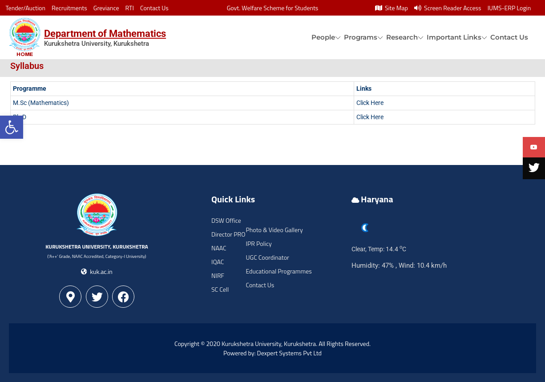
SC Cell (220, 289)
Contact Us (154, 7)
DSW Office (226, 220)
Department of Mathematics (105, 33)
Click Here (370, 102)
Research (402, 37)
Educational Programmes (279, 271)
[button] (11, 127)
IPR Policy (259, 243)
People (323, 37)
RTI (129, 7)
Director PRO (228, 234)
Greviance (106, 7)
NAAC (218, 248)
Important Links (454, 37)
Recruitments (69, 7)
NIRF (217, 275)
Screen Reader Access (447, 7)
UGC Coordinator (267, 257)
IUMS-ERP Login (509, 7)
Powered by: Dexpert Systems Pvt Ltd (272, 353)
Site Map (391, 7)
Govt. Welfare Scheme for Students (273, 7)
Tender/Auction (25, 7)
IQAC (217, 261)
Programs (360, 37)
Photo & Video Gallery (274, 229)
